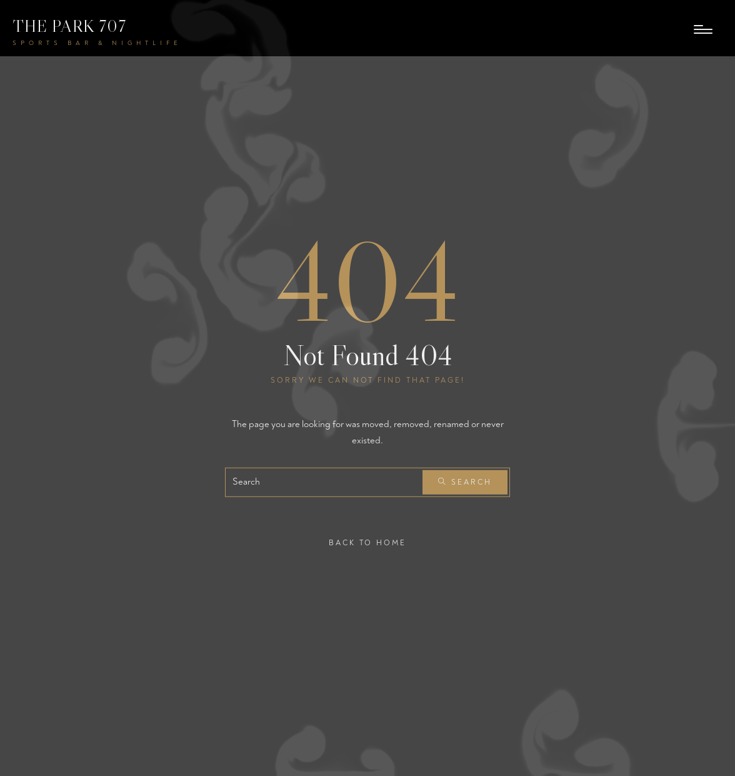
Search (465, 482)
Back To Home (367, 543)
